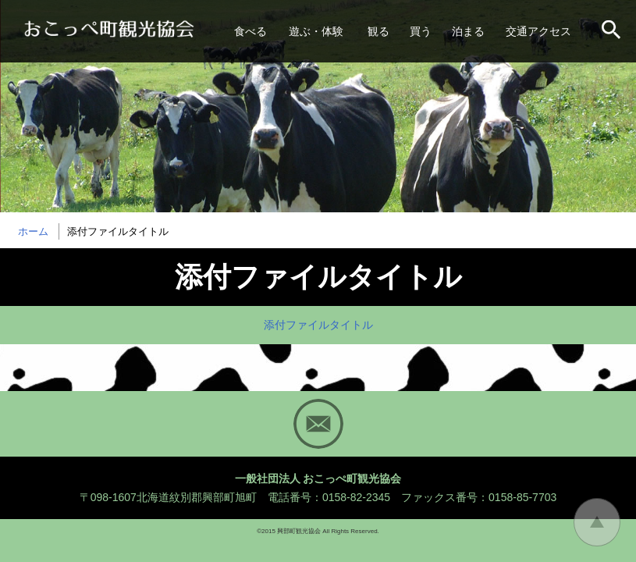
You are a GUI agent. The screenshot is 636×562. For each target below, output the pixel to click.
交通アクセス (538, 31)
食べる (250, 31)
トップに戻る (597, 522)
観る (378, 31)
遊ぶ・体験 (316, 31)
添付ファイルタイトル (318, 324)
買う (421, 31)
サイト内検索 (612, 31)
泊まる (468, 31)
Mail (318, 424)
